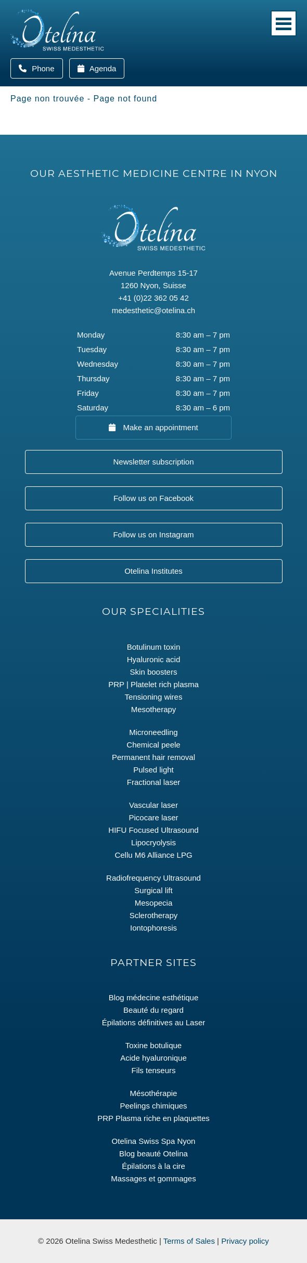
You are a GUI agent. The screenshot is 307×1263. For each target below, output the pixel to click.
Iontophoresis (153, 927)
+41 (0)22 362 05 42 (153, 297)
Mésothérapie (153, 1093)
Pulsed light (153, 769)
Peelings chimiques (153, 1105)
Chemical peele (153, 744)
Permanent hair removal (153, 757)
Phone (46, 68)
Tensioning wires (154, 696)
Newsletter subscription (153, 461)
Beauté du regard (153, 1010)
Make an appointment (159, 427)
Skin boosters (153, 671)
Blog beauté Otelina (153, 1153)
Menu (284, 23)
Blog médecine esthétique (154, 997)
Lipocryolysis (153, 842)
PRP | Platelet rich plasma (153, 684)
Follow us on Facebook (153, 498)
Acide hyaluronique (153, 1057)
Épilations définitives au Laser (153, 1022)
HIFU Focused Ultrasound (153, 830)
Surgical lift (153, 890)
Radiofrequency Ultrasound (153, 877)
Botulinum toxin (154, 646)
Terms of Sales (189, 1240)
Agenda (101, 68)
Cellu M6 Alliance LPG (153, 854)
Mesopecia (154, 902)
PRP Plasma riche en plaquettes (153, 1118)
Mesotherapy (153, 709)
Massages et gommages (153, 1178)
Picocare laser (153, 817)
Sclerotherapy (154, 915)
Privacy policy (245, 1240)
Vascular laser (153, 805)
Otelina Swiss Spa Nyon (154, 1141)
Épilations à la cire (153, 1166)
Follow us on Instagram (153, 534)
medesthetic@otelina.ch (153, 310)
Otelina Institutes (153, 570)
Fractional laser (154, 782)
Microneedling (153, 732)
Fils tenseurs (153, 1070)
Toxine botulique (153, 1045)
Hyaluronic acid (154, 659)
